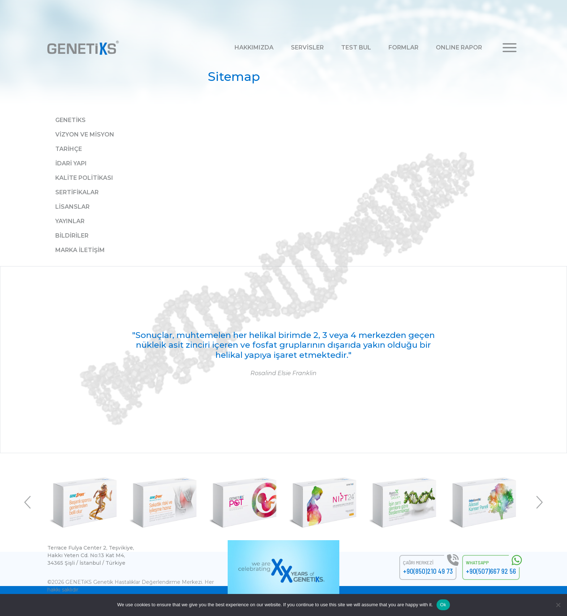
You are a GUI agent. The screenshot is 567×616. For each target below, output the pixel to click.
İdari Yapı (71, 163)
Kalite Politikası (84, 177)
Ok (443, 604)
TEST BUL (356, 47)
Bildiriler (72, 235)
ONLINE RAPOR (459, 47)
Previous (28, 502)
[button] (509, 47)
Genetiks (70, 120)
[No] (558, 604)
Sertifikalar (77, 192)
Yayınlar (70, 221)
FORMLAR (403, 47)
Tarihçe (68, 149)
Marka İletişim (80, 250)
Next (538, 502)
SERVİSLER (307, 47)
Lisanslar (72, 206)
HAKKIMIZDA (254, 47)
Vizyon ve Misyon (84, 134)
